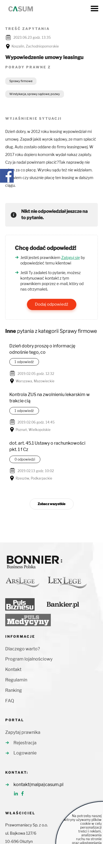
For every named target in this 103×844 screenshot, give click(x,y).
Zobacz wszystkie (51, 504)
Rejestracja (25, 742)
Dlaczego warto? (22, 648)
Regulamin (16, 680)
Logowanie (25, 753)
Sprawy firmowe (20, 81)
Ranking (13, 690)
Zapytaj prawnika (22, 732)
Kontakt (13, 669)
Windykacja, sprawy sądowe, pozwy (34, 94)
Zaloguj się (70, 257)
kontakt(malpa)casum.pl (38, 784)
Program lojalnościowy (28, 659)
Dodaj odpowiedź (51, 304)
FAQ (9, 700)
